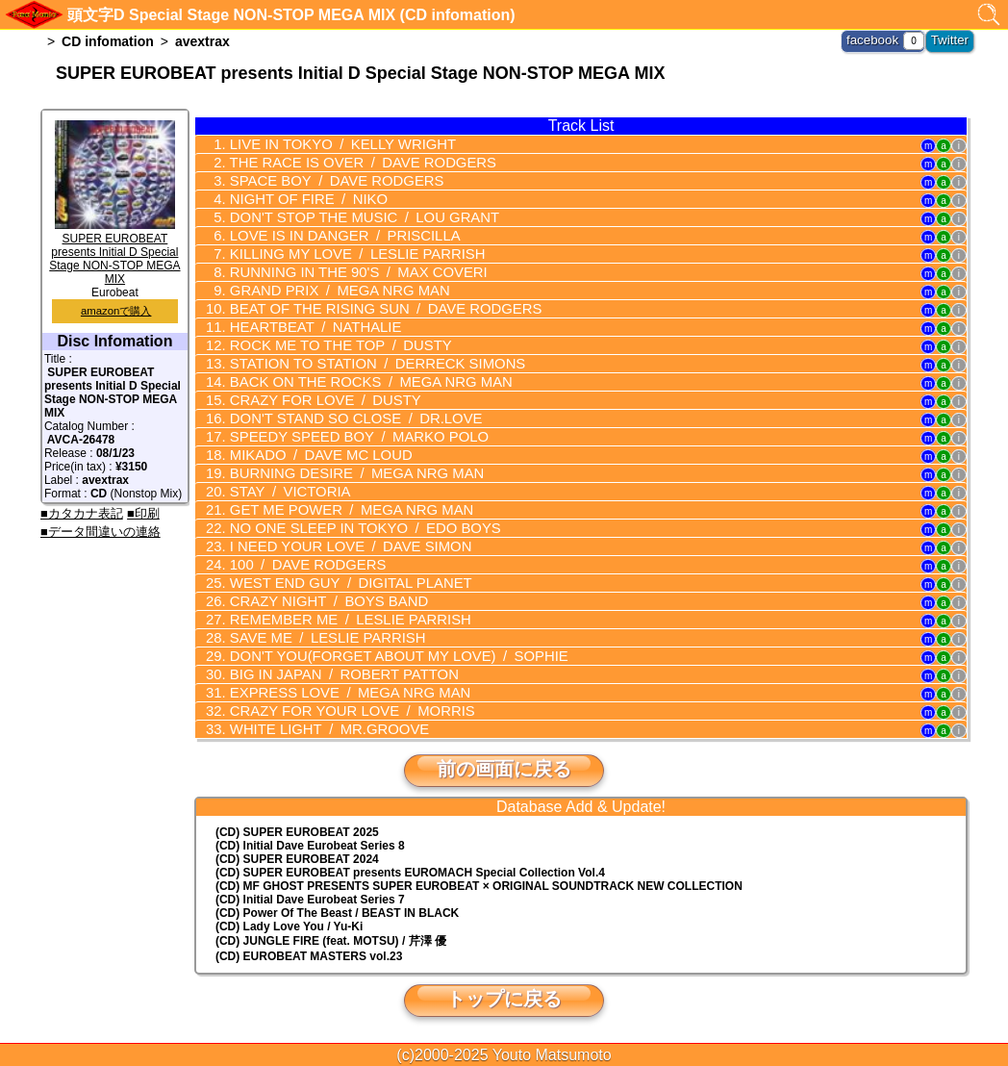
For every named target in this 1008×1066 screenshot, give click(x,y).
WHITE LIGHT (320, 729)
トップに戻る (504, 998)
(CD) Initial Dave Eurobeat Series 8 (310, 845)
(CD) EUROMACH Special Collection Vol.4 (410, 872)
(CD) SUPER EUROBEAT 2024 (297, 859)
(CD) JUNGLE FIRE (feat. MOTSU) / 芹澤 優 (330, 941)
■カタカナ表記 (81, 513)
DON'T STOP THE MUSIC (353, 217)
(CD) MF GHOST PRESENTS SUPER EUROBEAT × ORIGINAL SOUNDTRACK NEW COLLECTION (479, 886)
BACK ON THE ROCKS (359, 382)
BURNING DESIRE (345, 473)
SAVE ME (318, 638)
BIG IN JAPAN (333, 674)
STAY (282, 491)
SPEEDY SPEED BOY (347, 436)
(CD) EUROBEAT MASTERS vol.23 (308, 956)
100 (299, 564)
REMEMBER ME (339, 619)
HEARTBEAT (307, 327)
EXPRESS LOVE (339, 692)
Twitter (952, 38)
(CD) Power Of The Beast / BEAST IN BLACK (337, 913)
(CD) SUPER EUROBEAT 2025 (297, 832)
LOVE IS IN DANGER (334, 235)
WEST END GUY (340, 583)
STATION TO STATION (365, 363)
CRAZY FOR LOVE (316, 400)
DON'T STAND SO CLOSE (345, 418)
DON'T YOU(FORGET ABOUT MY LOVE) (385, 656)
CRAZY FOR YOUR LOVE (341, 711)
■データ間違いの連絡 (100, 531)
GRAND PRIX (329, 290)
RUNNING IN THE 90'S (347, 272)
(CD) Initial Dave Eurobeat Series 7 (310, 899)
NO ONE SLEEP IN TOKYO (353, 528)
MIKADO (312, 455)
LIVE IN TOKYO (332, 144)
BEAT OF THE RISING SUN (372, 309)
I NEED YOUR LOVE (340, 546)
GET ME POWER (340, 510)
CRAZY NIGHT (319, 601)
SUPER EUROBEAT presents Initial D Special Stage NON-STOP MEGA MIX (114, 252)
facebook (879, 38)
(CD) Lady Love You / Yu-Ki (289, 926)
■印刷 (143, 513)
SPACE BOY (326, 181)
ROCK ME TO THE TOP (330, 345)
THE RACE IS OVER (351, 162)
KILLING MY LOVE (346, 254)
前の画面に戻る (504, 768)
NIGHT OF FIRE (300, 199)
